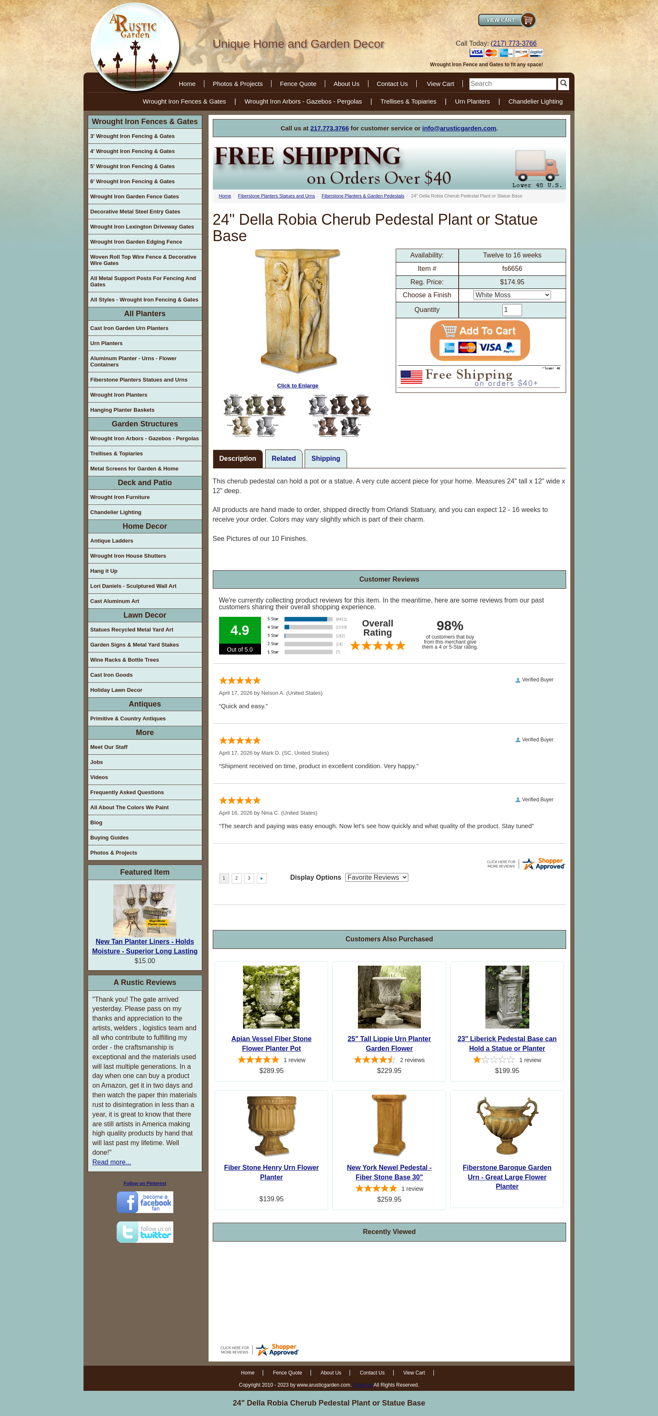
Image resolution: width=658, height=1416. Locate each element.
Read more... (111, 1162)
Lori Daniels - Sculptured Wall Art (133, 586)
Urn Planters (472, 101)
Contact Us (392, 83)
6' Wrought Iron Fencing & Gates (132, 181)
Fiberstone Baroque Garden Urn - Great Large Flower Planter (507, 1177)
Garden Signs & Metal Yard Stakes (134, 645)
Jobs (96, 762)
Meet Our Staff (109, 747)
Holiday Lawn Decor (116, 690)
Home (187, 83)
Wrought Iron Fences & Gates (184, 101)
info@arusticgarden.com (459, 128)
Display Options (316, 877)
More (145, 732)
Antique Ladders (111, 541)
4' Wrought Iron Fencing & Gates (132, 151)
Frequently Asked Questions (127, 792)
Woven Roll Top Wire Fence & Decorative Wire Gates (143, 260)
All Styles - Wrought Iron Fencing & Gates (144, 299)
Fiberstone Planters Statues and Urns (139, 380)
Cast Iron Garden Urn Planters (129, 328)
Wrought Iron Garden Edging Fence (136, 242)
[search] (512, 84)
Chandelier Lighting (536, 101)
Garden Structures (145, 424)
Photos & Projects (238, 83)
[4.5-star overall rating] (389, 1060)
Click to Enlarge (298, 319)
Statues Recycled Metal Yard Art (131, 629)
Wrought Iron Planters (118, 395)
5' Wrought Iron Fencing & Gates (132, 166)
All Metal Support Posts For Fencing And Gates (143, 281)
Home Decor (145, 526)
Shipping (325, 458)
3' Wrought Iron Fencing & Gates (132, 136)
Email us (362, 1385)
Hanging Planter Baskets (122, 410)
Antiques (145, 704)
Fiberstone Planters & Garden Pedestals (363, 195)
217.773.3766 (330, 128)
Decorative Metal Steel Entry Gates (135, 211)
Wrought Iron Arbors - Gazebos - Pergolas (303, 101)
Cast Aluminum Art (114, 601)
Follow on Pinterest (145, 1183)
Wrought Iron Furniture (120, 497)
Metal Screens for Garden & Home (134, 468)
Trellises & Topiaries (408, 101)
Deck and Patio (145, 482)
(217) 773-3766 (514, 43)
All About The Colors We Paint (129, 807)
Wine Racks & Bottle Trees (124, 660)
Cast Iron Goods (111, 675)
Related (284, 458)
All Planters (145, 313)
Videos (99, 777)
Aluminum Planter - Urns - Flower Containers (133, 361)
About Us (347, 83)
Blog (96, 822)
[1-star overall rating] (507, 1060)
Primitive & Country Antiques (128, 718)
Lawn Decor (144, 615)
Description (237, 458)
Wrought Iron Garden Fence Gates (134, 196)
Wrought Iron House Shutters (128, 556)
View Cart (440, 83)
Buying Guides (109, 837)
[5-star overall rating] (272, 1060)
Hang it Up (104, 571)
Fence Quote (298, 83)
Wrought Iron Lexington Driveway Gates (142, 226)
